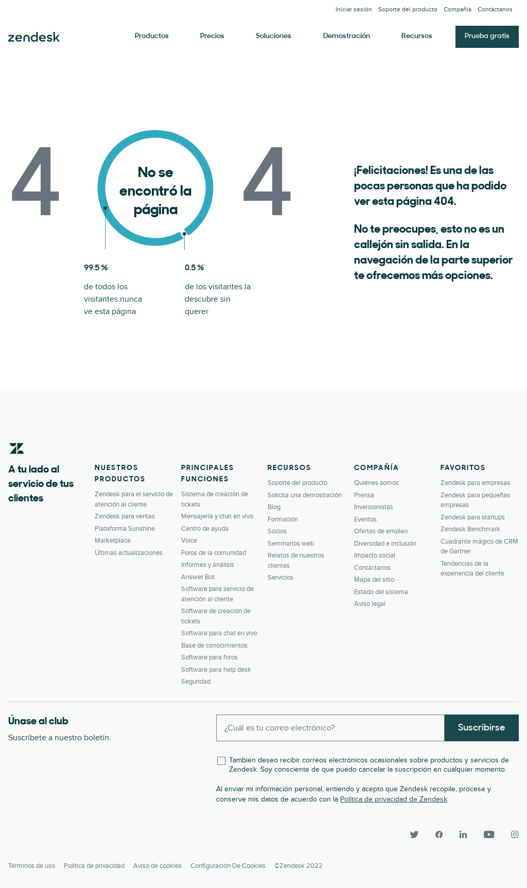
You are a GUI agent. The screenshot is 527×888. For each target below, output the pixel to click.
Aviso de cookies (157, 865)
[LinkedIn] (463, 834)
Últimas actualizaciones (129, 553)
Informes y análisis (207, 565)
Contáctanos (495, 9)
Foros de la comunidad (213, 553)
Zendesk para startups (473, 517)
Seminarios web (291, 543)
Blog (274, 507)
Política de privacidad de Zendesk (393, 799)
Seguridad (195, 681)
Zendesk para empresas (475, 483)
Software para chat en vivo (219, 633)
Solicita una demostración (305, 495)
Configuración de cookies (228, 865)
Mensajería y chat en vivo (217, 516)
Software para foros (209, 657)
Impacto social (374, 555)
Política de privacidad (94, 865)
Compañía (457, 9)
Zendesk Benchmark (470, 529)
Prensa (364, 495)
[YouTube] (489, 834)
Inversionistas (373, 507)
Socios (277, 531)
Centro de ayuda (205, 529)
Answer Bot (198, 577)
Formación (283, 519)
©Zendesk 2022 (298, 865)
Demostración (346, 36)
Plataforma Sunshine (125, 529)
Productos (152, 36)
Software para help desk (216, 670)
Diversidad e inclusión (385, 543)
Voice (189, 540)
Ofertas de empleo (381, 531)
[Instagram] (510, 834)
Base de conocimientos (214, 645)
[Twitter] (413, 834)
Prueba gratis (487, 36)
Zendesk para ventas (125, 516)
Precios (212, 36)
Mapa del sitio (374, 580)
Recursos (416, 36)
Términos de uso (31, 865)
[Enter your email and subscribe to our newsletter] (330, 728)
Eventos (365, 519)
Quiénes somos (376, 483)
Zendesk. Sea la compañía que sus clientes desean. (34, 37)
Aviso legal (369, 604)
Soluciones (273, 36)
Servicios (280, 577)
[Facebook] (438, 834)
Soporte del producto (407, 9)
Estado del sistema (381, 592)
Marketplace (113, 540)
